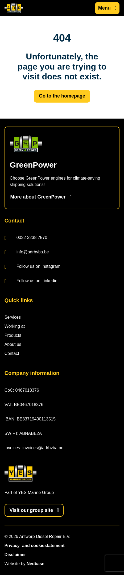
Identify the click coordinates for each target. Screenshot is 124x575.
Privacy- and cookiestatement (35, 545)
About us (13, 344)
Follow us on (32, 267)
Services (13, 317)
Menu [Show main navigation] (104, 8)
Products (13, 335)
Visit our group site (31, 510)
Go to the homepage (62, 96)
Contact (12, 353)
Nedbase (35, 563)
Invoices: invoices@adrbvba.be (34, 448)
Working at (15, 326)
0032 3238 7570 (26, 238)
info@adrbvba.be (27, 252)
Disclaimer (15, 554)
